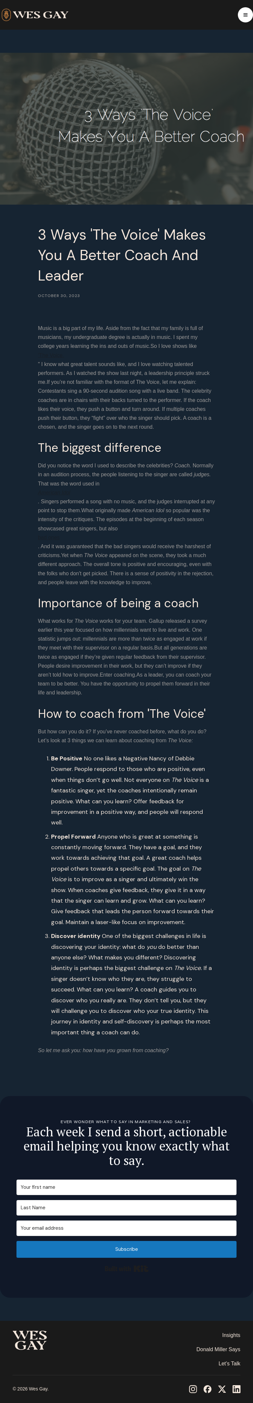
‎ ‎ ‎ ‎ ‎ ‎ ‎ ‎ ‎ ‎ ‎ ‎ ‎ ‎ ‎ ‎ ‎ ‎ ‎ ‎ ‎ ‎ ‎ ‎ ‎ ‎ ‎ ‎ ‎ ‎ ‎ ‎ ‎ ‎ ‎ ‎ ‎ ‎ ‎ (37, 1360)
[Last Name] (126, 1208)
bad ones (49, 537)
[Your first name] (126, 1187)
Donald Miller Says (218, 1349)
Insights (231, 1335)
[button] (245, 14)
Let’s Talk (229, 1363)
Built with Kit (127, 1269)
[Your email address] (126, 1228)
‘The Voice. (51, 355)
